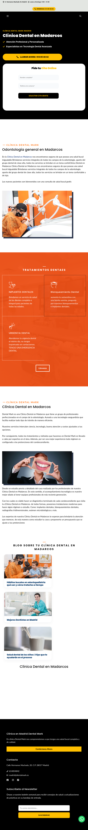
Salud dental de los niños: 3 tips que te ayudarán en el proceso (21, 625)
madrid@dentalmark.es (19, 746)
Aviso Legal (76, 815)
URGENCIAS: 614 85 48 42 (44, 9)
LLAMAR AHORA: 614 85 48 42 (32, 57)
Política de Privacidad (61, 815)
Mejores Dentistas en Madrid (64, 582)
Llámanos (42, 368)
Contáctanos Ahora (44, 720)
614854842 (14, 742)
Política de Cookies (71, 813)
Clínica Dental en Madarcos (19, 156)
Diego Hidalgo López (30, 813)
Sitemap (58, 813)
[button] (80, 16)
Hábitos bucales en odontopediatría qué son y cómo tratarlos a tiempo (21, 585)
